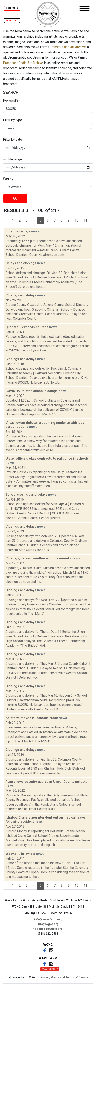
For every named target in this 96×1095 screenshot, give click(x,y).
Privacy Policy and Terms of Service (65, 977)
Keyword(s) (11, 100)
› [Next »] (92, 220)
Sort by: (8, 179)
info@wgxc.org (48, 924)
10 (76, 220)
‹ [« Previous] (6, 220)
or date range (12, 159)
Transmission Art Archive (68, 47)
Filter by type (12, 120)
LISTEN (12, 8)
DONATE (12, 20)
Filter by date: (13, 140)
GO (15, 198)
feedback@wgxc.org (48, 929)
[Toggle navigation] (84, 8)
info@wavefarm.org (48, 919)
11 (85, 220)
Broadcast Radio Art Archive (23, 63)
